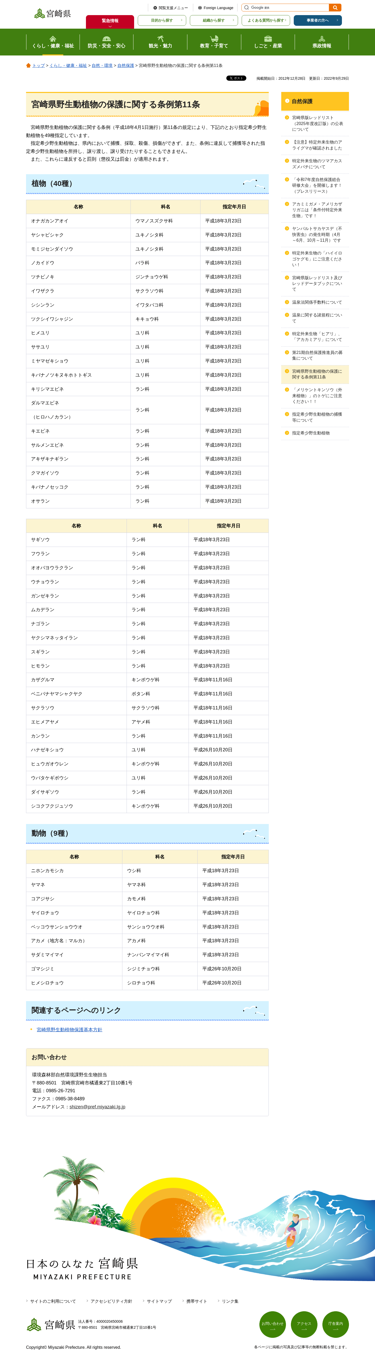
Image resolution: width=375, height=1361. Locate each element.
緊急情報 (110, 20)
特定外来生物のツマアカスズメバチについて (317, 164)
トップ (38, 65)
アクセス (304, 1323)
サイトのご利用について (53, 1301)
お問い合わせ (273, 1323)
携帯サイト (196, 1301)
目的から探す (162, 20)
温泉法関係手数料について (317, 302)
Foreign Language (218, 8)
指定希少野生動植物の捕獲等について (317, 417)
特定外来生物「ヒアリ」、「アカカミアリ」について (317, 337)
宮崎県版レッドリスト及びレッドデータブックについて (317, 284)
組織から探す (214, 20)
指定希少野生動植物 (311, 433)
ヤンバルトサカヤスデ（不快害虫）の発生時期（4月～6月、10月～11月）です (317, 234)
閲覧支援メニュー (173, 8)
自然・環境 (102, 65)
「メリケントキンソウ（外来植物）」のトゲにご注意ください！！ (317, 396)
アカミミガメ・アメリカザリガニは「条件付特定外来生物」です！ (317, 210)
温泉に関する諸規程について (317, 318)
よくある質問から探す (266, 20)
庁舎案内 (335, 1323)
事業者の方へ (318, 20)
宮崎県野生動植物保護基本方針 (69, 1029)
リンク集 (230, 1301)
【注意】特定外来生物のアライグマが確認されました (317, 145)
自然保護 (125, 65)
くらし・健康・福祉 (68, 65)
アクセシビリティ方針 (111, 1301)
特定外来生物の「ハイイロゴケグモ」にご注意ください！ (317, 259)
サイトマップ (159, 1301)
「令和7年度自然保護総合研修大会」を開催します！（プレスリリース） (317, 185)
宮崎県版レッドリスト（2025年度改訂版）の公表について (317, 123)
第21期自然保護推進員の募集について (317, 355)
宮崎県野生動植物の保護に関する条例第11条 (317, 374)
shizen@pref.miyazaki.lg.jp (97, 1106)
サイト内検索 (246, 7)
